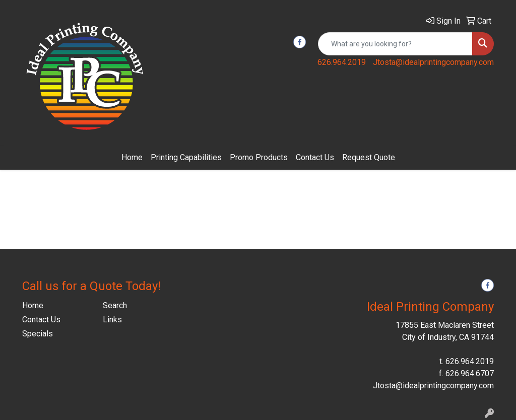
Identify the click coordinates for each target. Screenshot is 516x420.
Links (112, 319)
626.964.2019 (341, 62)
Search (115, 305)
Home (132, 157)
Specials (37, 333)
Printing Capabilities (186, 157)
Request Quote (368, 157)
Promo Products (259, 157)
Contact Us (315, 157)
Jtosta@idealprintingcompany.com (433, 62)
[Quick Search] (395, 43)
